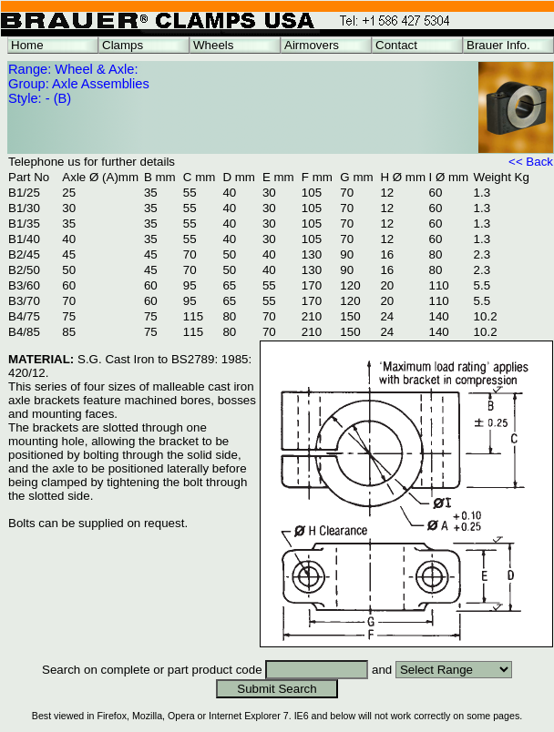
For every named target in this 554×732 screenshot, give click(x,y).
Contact (396, 45)
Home (27, 45)
